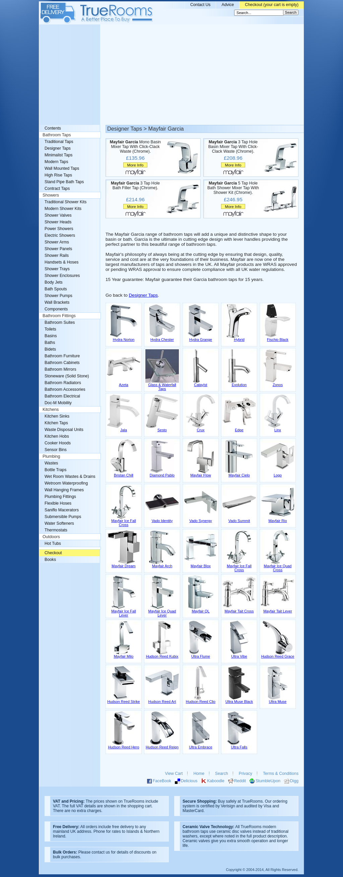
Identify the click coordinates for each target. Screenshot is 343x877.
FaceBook (162, 781)
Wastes (51, 463)
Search (221, 773)
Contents (53, 128)
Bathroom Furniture (62, 356)
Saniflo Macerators (62, 510)
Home (198, 773)
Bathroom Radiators (63, 382)
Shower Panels (58, 248)
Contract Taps (57, 188)
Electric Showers (60, 235)
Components (56, 309)
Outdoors (51, 536)
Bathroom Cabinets (62, 362)
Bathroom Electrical (62, 396)
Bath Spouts (56, 289)
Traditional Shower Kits (65, 202)
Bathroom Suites (60, 322)
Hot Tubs (53, 543)
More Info (135, 165)
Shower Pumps (58, 295)
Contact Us (200, 4)
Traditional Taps (59, 141)
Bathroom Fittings (59, 315)
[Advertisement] (171, 75)
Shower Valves (58, 215)
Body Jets (54, 282)
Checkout (53, 553)
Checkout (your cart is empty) (271, 4)
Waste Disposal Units (64, 429)
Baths (50, 342)
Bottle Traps (55, 469)
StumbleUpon (268, 781)
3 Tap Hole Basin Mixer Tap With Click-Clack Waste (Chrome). (233, 147)
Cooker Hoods (58, 443)
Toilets (50, 329)
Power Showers (59, 228)
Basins (51, 336)
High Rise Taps (58, 175)
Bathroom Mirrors (60, 369)
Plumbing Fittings (60, 496)
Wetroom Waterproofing (66, 483)
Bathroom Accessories (65, 389)
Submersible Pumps (63, 516)
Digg (294, 781)
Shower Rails (57, 255)
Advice (227, 4)
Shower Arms (57, 242)
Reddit (240, 781)
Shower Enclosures (62, 275)
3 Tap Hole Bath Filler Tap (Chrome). (135, 185)
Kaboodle (215, 781)
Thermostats (56, 530)
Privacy (245, 773)
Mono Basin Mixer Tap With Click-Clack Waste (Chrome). (135, 147)
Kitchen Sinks (57, 416)
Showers (51, 195)
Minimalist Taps (58, 155)
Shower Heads (58, 222)
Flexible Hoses (58, 503)
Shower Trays (57, 269)
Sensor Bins (56, 449)
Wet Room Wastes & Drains (70, 476)
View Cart (174, 773)
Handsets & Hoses (61, 262)
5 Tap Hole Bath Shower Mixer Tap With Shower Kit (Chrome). (233, 188)
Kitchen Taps (56, 423)
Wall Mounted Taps (62, 168)
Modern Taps (56, 161)
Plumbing (51, 456)
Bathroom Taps (57, 135)
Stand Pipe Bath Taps (64, 181)
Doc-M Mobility (58, 402)
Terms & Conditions (280, 773)
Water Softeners (59, 523)
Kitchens (51, 409)
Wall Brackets (57, 302)
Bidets (50, 349)
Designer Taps (143, 295)
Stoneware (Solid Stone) (67, 376)
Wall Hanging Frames (64, 490)
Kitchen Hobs (57, 436)
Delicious (189, 781)
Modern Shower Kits (63, 208)
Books (50, 559)
